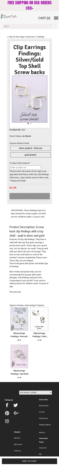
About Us (42, 432)
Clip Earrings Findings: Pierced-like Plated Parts (19, 336)
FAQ (40, 454)
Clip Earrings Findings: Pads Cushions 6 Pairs (39, 336)
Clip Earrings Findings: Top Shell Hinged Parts (19, 373)
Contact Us (43, 448)
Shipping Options (45, 425)
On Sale (42, 412)
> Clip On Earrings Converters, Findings (25, 36)
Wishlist (17, 438)
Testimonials (43, 418)
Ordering (17, 451)
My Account (18, 444)
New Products (43, 406)
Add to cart (29, 461)
